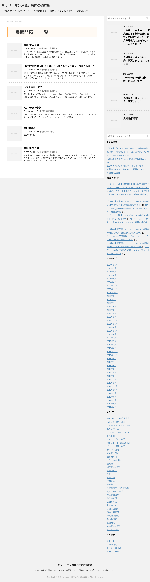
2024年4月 (111, 282)
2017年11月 (112, 386)
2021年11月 (112, 324)
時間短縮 (111, 481)
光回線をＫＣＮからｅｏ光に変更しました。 (136, 100)
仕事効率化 (112, 457)
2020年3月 (111, 338)
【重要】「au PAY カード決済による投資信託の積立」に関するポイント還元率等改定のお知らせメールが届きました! (136, 37)
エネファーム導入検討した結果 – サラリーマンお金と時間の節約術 (128, 250)
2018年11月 (112, 355)
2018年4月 (111, 372)
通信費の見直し (114, 526)
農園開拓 (53, 48)
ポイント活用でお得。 (117, 446)
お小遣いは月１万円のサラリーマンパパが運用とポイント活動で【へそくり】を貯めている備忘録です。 (75, 570)
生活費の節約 (113, 495)
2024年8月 (111, 272)
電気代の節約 (113, 529)
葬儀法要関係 (113, 512)
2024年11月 (112, 265)
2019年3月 (111, 348)
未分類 (42, 111)
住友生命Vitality (114, 460)
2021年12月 (112, 320)
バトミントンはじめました (119, 443)
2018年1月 (111, 383)
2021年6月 (111, 327)
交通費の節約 (113, 453)
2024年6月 (111, 275)
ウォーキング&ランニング (118, 425)
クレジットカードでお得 (118, 432)
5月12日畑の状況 (32, 107)
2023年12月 (112, 285)
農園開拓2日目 (31, 45)
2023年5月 (111, 310)
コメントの (114, 548)
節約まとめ (112, 502)
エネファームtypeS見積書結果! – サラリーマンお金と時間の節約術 (128, 208)
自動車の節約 (113, 509)
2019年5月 (111, 341)
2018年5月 (111, 369)
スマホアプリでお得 (116, 439)
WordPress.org (113, 551)
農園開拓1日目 (31, 148)
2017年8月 (111, 397)
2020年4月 (111, 334)
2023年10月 (112, 292)
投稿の (112, 544)
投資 (109, 474)
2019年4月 (111, 345)
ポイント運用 (113, 450)
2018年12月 (112, 351)
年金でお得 (112, 470)
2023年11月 (112, 289)
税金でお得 (112, 498)
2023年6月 (111, 306)
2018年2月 (111, 379)
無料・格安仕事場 (115, 491)
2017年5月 (111, 404)
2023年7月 (111, 303)
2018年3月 (111, 376)
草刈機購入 (29, 128)
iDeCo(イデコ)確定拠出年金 (119, 418)
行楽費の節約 (113, 516)
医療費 (110, 463)
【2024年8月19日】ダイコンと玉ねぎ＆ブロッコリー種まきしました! (60, 66)
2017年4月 (111, 407)
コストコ (111, 436)
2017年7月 (111, 400)
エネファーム (113, 429)
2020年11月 (112, 331)
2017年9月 (111, 393)
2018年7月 (111, 362)
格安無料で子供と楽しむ (118, 488)
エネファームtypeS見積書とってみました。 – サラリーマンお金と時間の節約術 (128, 236)
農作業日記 (44, 48)
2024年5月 (111, 279)
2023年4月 (111, 313)
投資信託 (111, 477)
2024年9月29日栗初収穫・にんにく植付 (134, 79)
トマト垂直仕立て (33, 87)
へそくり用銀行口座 (116, 422)
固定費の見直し (114, 467)
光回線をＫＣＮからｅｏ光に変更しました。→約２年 (136, 60)
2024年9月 (111, 268)
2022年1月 (111, 317)
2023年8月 (111, 299)
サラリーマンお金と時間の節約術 (25, 5)
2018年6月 (111, 365)
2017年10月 (112, 390)
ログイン (111, 541)
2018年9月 (111, 358)
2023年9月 (111, 296)
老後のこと (112, 505)
